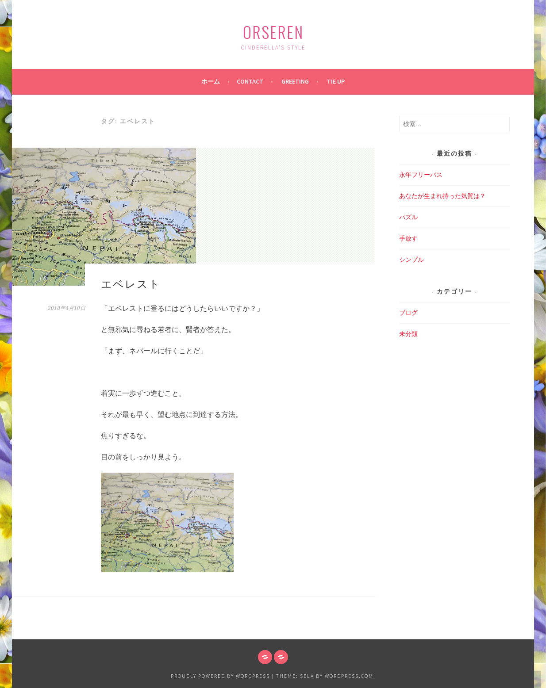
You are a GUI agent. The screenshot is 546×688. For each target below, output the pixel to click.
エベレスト (131, 283)
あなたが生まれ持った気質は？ (442, 196)
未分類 (408, 334)
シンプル (411, 260)
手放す (408, 238)
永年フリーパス (420, 175)
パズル (408, 217)
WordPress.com (349, 676)
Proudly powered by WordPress (220, 676)
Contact (250, 81)
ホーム (210, 81)
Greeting (295, 81)
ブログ (408, 313)
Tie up (336, 81)
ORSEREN (273, 31)
